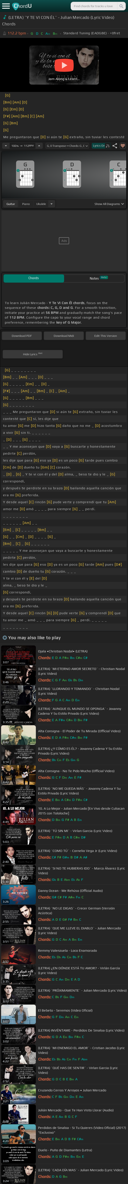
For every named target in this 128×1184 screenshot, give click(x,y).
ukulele (41, 204)
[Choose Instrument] (51, 203)
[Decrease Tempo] (6, 146)
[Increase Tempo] (39, 146)
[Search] (121, 6)
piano (26, 204)
